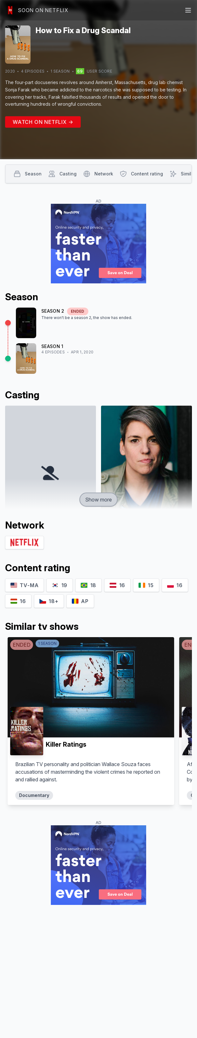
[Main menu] (188, 10)
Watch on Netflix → (43, 122)
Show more (98, 499)
